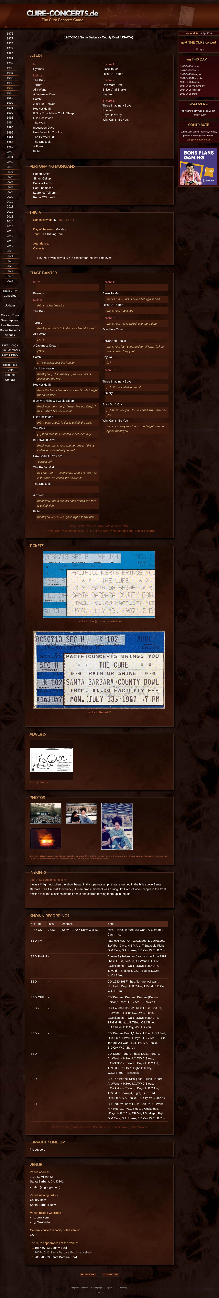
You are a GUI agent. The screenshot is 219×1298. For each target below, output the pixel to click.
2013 (10, 216)
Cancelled (10, 295)
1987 (10, 88)
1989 (10, 97)
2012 (10, 211)
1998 (10, 142)
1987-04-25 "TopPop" (190, 90)
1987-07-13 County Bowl (51, 1247)
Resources (10, 364)
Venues (10, 335)
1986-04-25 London (189, 82)
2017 (10, 236)
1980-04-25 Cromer (190, 66)
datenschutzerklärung (118, 1287)
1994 (10, 122)
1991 (10, 107)
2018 (10, 241)
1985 (10, 78)
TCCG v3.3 (99, 1292)
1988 (10, 92)
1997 (10, 137)
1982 (10, 63)
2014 (10, 221)
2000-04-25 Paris (188, 94)
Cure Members (10, 350)
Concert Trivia (10, 315)
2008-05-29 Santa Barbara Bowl (56, 1257)
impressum (103, 1287)
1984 (10, 73)
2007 (10, 186)
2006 (10, 181)
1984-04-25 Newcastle (191, 78)
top (72, 1287)
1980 (10, 53)
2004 (10, 172)
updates (84, 1287)
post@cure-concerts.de (198, 139)
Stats (10, 369)
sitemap (93, 1287)
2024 (10, 271)
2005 (10, 176)
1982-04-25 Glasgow (190, 74)
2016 (10, 231)
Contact (10, 379)
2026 (10, 280)
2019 (10, 246)
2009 (10, 196)
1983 (10, 68)
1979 (10, 48)
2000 (10, 152)
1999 (10, 147)
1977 (10, 38)
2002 (10, 162)
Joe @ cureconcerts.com (105, 621)
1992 (10, 112)
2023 (10, 266)
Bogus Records (10, 330)
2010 (10, 201)
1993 (10, 117)
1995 (10, 127)
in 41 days (199, 49)
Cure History (10, 355)
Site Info (10, 374)
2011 (10, 206)
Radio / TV (10, 290)
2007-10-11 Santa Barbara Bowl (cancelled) (63, 1252)
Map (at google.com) (46, 1187)
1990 (10, 102)
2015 (10, 226)
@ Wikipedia (41, 1222)
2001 (10, 157)
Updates (10, 305)
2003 (10, 167)
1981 (10, 58)
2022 (10, 261)
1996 (10, 132)
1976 (10, 33)
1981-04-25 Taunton (190, 70)
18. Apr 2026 (199, 33)
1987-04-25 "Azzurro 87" (192, 86)
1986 (10, 83)
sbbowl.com (41, 1217)
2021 (10, 256)
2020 (10, 251)
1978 (10, 43)
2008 (10, 191)
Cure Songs (10, 345)
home (77, 1287)
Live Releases (10, 325)
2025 (10, 275)
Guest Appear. (10, 320)
